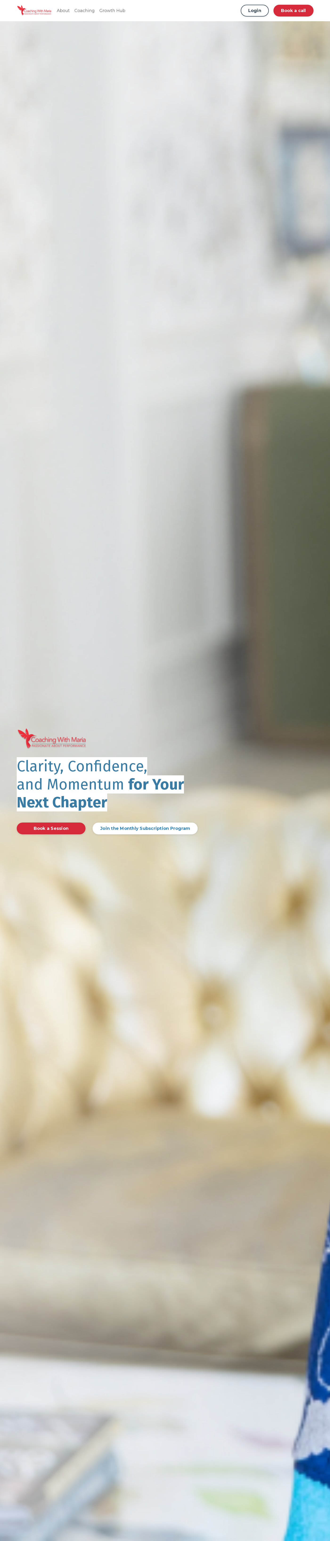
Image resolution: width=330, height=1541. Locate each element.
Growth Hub (112, 10)
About (63, 10)
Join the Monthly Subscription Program (145, 828)
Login (254, 10)
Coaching (84, 10)
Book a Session (51, 828)
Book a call (293, 10)
